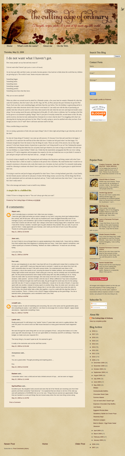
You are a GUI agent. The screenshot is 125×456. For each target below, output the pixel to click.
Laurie (14, 319)
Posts (94, 304)
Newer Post (9, 444)
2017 (94, 334)
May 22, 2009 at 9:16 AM (20, 367)
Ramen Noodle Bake (106, 262)
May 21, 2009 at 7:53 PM (20, 313)
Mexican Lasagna (99, 420)
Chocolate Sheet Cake (100, 394)
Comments (95, 307)
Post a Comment (14, 402)
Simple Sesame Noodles (107, 234)
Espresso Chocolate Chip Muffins (104, 404)
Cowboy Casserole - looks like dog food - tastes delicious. (109, 165)
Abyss (14, 211)
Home (9, 46)
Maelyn (95, 388)
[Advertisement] (44, 425)
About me (47, 46)
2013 (94, 347)
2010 (94, 357)
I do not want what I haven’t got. (103, 401)
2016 (94, 337)
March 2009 (98, 434)
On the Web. (63, 46)
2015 (94, 341)
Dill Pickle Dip (103, 206)
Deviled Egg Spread (105, 193)
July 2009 (97, 379)
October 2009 (98, 369)
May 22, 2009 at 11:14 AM (20, 379)
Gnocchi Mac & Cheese (107, 179)
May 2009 (97, 385)
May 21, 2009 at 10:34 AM (20, 232)
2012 (94, 350)
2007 (94, 447)
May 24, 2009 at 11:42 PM (20, 398)
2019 (94, 331)
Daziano (14, 373)
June (13, 238)
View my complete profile (98, 321)
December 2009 (99, 363)
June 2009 (97, 382)
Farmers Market (98, 397)
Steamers (96, 426)
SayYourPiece (17, 386)
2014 (94, 344)
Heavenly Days (98, 417)
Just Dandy (97, 407)
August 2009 (98, 375)
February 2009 (99, 437)
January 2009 (98, 440)
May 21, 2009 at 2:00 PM (20, 254)
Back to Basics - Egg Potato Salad (104, 423)
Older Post (80, 444)
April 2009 (97, 430)
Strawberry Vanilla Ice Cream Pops (104, 413)
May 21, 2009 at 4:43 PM (20, 296)
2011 (94, 353)
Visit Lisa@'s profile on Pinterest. (100, 99)
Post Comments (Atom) (21, 448)
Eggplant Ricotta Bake (100, 410)
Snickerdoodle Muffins (100, 391)
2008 (94, 444)
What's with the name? (27, 46)
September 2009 (99, 372)
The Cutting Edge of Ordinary (102, 318)
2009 (94, 360)
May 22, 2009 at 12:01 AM (20, 346)
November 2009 (99, 366)
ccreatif (14, 303)
